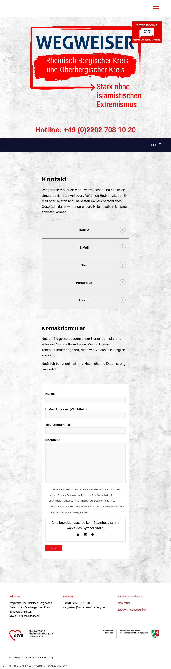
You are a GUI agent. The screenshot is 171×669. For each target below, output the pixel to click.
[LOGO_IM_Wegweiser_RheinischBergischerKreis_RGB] (85, 66)
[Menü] (154, 8)
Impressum (123, 603)
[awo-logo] (31, 635)
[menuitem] (155, 8)
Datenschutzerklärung (129, 596)
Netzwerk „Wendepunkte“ (131, 609)
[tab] (85, 230)
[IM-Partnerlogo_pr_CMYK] (131, 634)
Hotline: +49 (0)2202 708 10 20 (85, 130)
